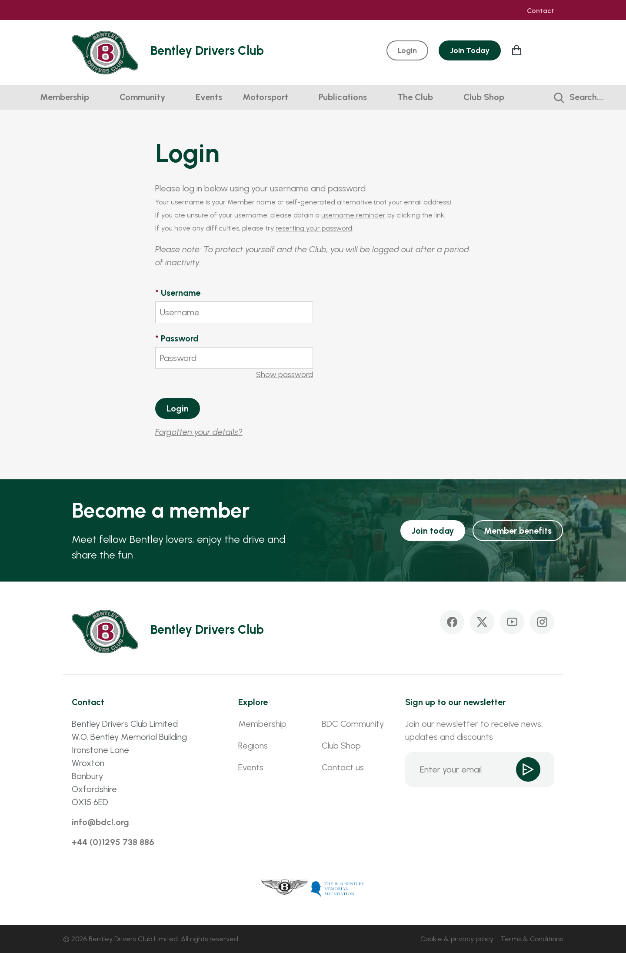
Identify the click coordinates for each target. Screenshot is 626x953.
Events (209, 97)
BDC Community (353, 724)
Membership (64, 97)
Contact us (343, 767)
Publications (343, 97)
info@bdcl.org (100, 822)
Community (142, 97)
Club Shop (483, 97)
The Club (415, 97)
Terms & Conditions (531, 939)
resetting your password (314, 228)
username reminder (353, 215)
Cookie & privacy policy (456, 939)
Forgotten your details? (199, 432)
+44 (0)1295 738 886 (113, 842)
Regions (253, 745)
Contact (540, 10)
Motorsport (265, 97)
